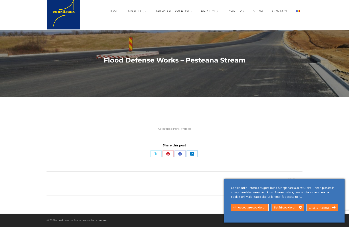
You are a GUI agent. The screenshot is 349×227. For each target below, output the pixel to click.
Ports (176, 129)
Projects (186, 129)
